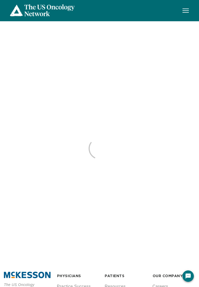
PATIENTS (114, 276)
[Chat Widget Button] (188, 276)
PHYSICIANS (69, 276)
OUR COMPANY (168, 276)
